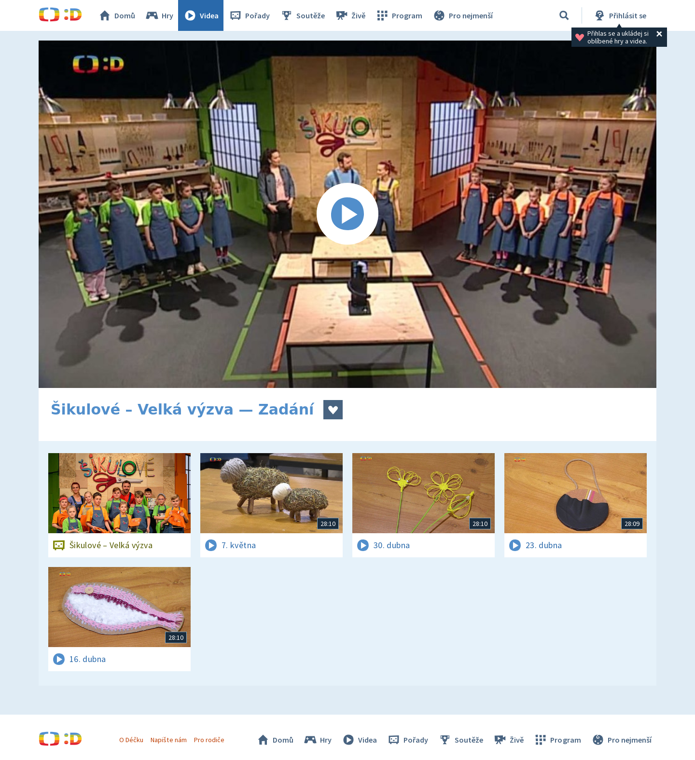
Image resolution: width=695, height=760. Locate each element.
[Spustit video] (347, 214)
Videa (201, 15)
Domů (116, 15)
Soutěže (302, 15)
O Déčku (131, 739)
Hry (159, 15)
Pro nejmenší (462, 15)
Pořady (249, 15)
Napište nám (168, 739)
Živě (349, 15)
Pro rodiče (209, 739)
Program (398, 15)
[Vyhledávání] (564, 15)
